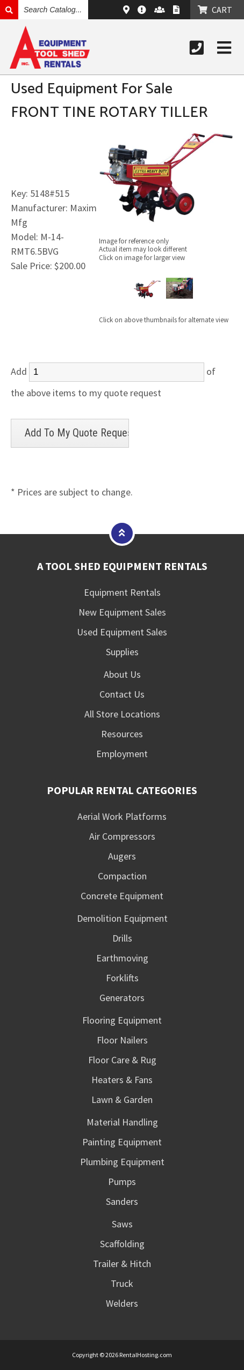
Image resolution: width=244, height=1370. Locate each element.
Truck (122, 1283)
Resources (122, 734)
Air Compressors (122, 836)
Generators (122, 997)
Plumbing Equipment (122, 1162)
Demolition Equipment (122, 918)
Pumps (122, 1181)
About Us (122, 674)
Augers (122, 856)
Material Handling (122, 1122)
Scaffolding (122, 1244)
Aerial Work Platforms (122, 816)
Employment (122, 753)
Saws (122, 1224)
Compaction (122, 876)
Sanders (122, 1201)
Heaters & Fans (122, 1079)
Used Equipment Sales (122, 632)
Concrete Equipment (122, 896)
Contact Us (122, 694)
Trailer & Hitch (122, 1263)
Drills (122, 938)
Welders (122, 1303)
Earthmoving (122, 958)
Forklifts (122, 978)
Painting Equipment (122, 1142)
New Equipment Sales (122, 612)
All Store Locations (122, 714)
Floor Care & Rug (122, 1060)
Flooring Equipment (122, 1020)
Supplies (122, 652)
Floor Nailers (122, 1040)
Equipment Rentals (122, 592)
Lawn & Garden (122, 1099)
